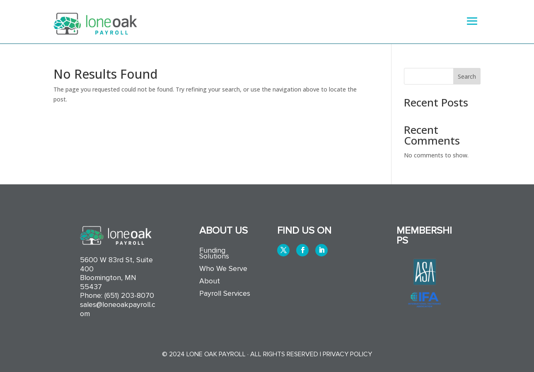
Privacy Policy (347, 354)
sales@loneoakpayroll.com (117, 309)
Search (467, 76)
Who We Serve (223, 269)
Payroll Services (224, 294)
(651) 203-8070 (129, 295)
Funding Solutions (214, 254)
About (209, 281)
